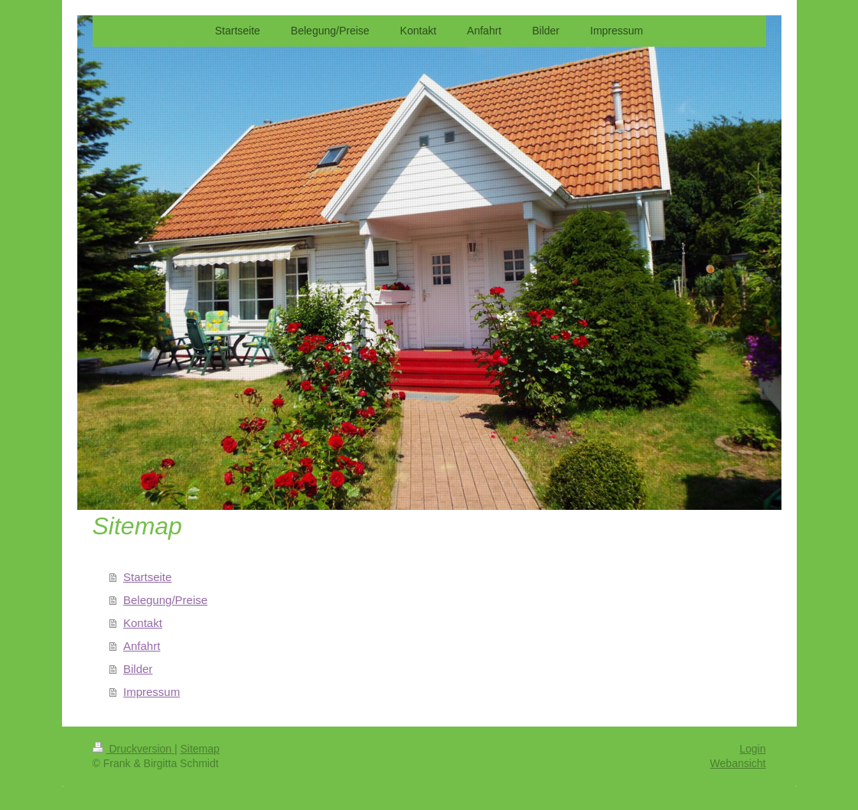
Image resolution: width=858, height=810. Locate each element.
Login (752, 749)
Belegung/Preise (165, 599)
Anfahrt (141, 645)
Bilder (137, 668)
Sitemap (200, 749)
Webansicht (738, 763)
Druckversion (134, 749)
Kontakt (142, 622)
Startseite (147, 576)
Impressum (151, 691)
